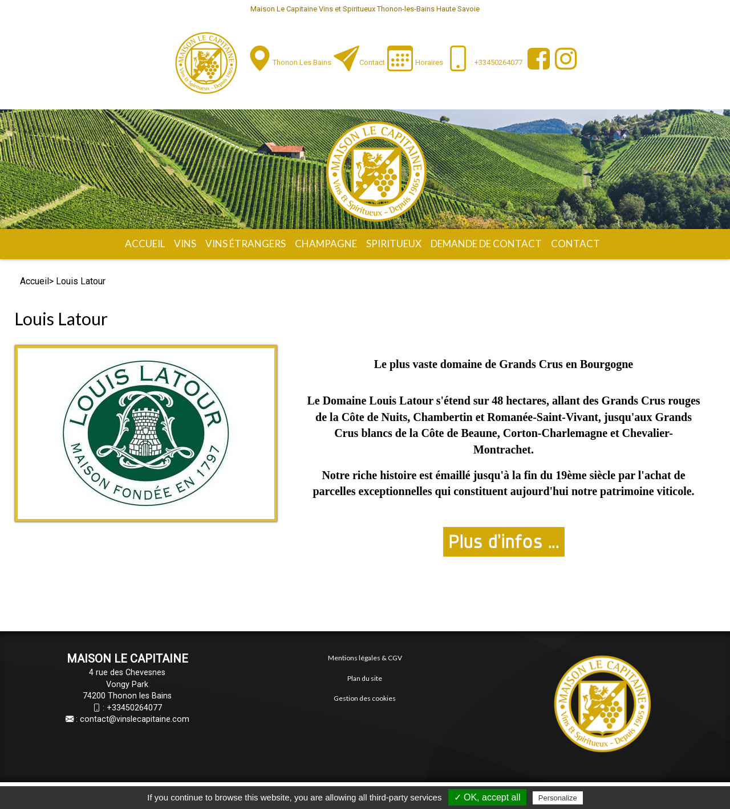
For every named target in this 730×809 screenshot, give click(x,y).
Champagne (326, 244)
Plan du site (364, 678)
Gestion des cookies (365, 698)
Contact (372, 62)
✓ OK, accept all (487, 797)
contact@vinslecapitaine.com (134, 719)
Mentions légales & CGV (365, 657)
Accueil (145, 244)
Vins (185, 244)
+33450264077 (134, 708)
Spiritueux (393, 244)
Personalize (557, 798)
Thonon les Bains (302, 62)
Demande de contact (486, 244)
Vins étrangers (245, 244)
